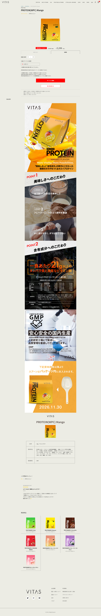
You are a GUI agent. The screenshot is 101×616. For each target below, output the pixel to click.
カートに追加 (50, 80)
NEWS (88, 2)
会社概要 (53, 588)
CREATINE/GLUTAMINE (59, 2)
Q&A (92, 2)
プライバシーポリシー (67, 594)
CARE (83, 2)
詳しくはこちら (37, 93)
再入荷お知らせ (50, 86)
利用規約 (64, 588)
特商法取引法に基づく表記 (68, 591)
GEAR (79, 2)
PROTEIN (38, 2)
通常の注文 (35, 52)
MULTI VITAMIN (45, 2)
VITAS (22, 6)
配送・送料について (56, 591)
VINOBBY (64, 601)
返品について (54, 594)
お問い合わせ (65, 597)
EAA (51, 2)
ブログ (52, 601)
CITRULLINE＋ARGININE (71, 2)
